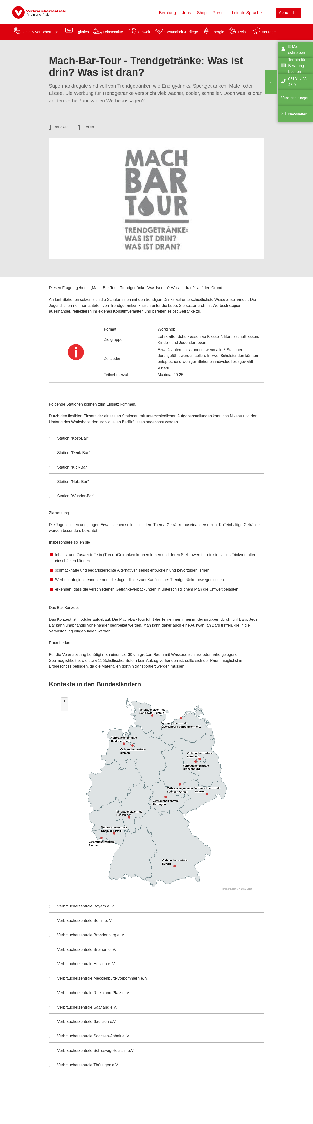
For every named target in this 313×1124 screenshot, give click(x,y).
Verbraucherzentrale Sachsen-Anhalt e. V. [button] (89, 1037)
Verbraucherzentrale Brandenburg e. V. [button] (87, 936)
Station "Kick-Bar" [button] (68, 468)
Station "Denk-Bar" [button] (69, 453)
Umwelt (144, 32)
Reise (242, 32)
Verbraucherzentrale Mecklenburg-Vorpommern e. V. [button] (98, 979)
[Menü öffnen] (288, 13)
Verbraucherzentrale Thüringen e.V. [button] (84, 1065)
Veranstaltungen (295, 98)
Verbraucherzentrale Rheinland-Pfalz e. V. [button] (89, 993)
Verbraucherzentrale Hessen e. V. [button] (82, 964)
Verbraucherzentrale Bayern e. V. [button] (82, 907)
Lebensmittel (113, 32)
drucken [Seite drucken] (62, 127)
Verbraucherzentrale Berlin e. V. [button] (80, 921)
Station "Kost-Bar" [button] (69, 439)
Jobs (186, 13)
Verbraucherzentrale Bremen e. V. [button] (82, 950)
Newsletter (297, 114)
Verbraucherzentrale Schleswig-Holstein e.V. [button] (91, 1051)
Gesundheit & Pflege (181, 32)
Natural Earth (245, 889)
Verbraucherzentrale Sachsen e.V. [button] (82, 1022)
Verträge (269, 32)
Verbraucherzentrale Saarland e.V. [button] (83, 1008)
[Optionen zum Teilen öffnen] (86, 127)
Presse (219, 13)
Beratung (167, 13)
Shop (202, 13)
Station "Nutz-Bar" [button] (69, 482)
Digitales (82, 32)
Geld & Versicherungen (41, 32)
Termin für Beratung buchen (296, 66)
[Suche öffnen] (269, 12)
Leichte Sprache (247, 13)
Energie (217, 32)
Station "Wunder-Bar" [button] (71, 497)
